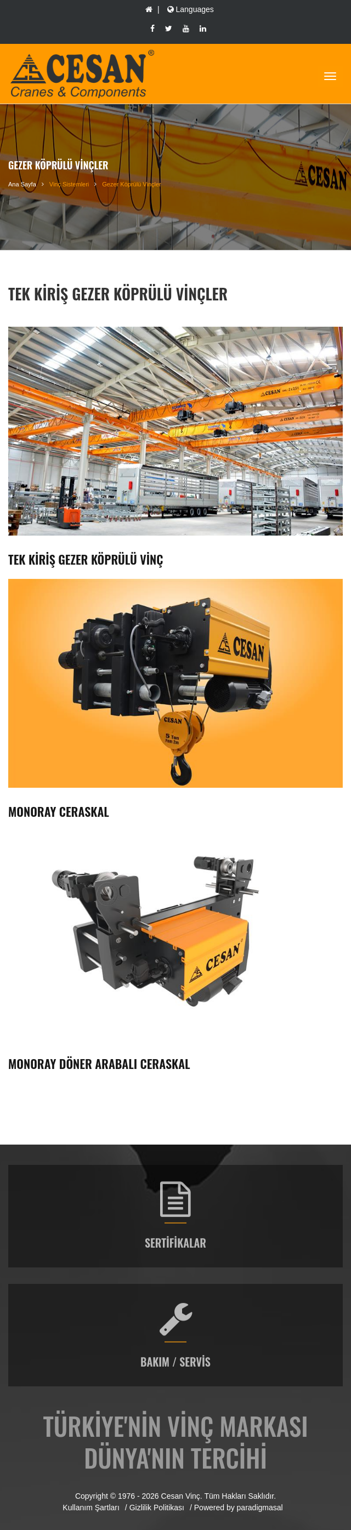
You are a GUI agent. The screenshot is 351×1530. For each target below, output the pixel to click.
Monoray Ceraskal (58, 811)
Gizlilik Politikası (156, 1507)
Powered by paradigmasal (238, 1507)
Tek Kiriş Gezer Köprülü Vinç (85, 559)
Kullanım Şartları (91, 1507)
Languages (189, 9)
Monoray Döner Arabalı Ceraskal (99, 1063)
